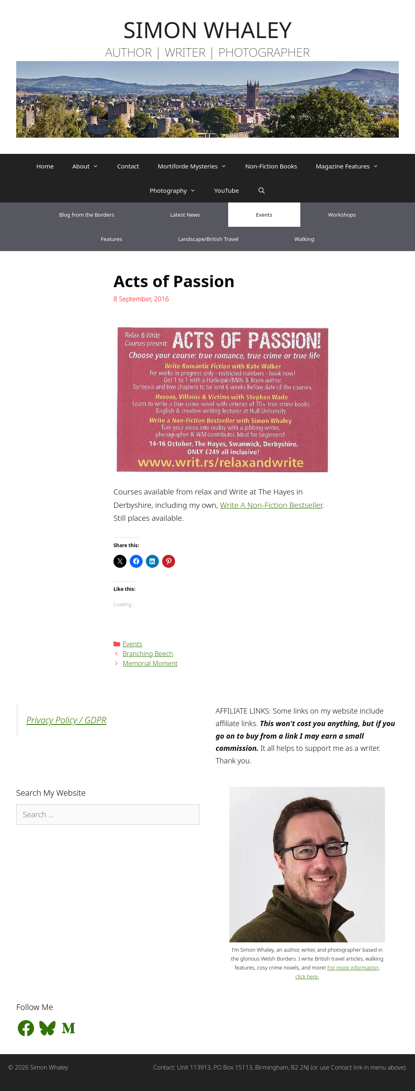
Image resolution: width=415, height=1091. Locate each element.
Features (111, 239)
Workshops (342, 214)
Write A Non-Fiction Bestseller (271, 505)
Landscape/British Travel (208, 239)
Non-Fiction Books (271, 166)
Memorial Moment (150, 663)
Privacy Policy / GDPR (66, 720)
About (90, 166)
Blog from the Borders (86, 214)
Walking (304, 239)
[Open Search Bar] (261, 190)
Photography (177, 190)
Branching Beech (148, 653)
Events (264, 214)
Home (45, 166)
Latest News (185, 214)
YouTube (226, 190)
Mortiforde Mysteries (197, 166)
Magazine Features (352, 166)
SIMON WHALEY (207, 29)
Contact (128, 166)
